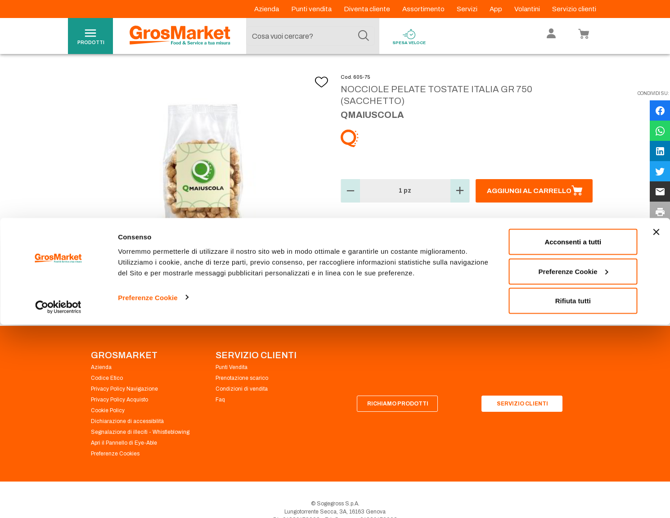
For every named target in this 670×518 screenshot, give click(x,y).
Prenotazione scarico (242, 399)
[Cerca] (363, 36)
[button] (350, 212)
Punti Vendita (231, 389)
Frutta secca (191, 72)
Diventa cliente (367, 9)
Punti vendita (312, 9)
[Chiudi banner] (656, 425)
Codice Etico (107, 399)
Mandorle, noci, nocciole (257, 72)
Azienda (267, 9)
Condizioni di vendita (242, 410)
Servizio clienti (574, 9)
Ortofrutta (144, 72)
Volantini (527, 9)
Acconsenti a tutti (572, 435)
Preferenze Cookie (148, 490)
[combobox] (310, 36)
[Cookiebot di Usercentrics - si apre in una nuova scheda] (58, 500)
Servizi (468, 9)
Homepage (101, 72)
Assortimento (424, 9)
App (497, 9)
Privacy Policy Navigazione (124, 410)
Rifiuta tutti (573, 494)
